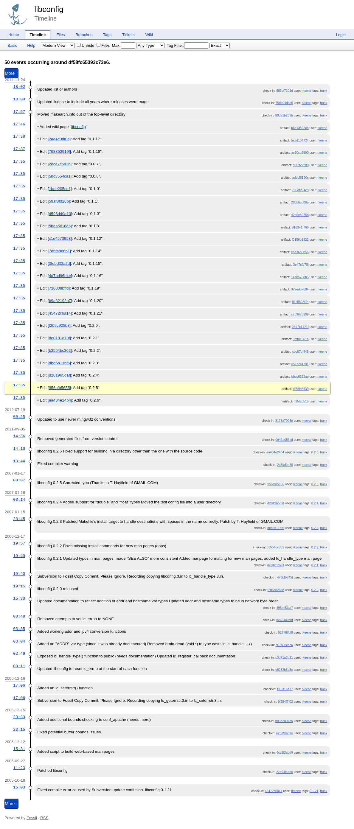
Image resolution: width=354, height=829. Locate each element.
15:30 (19, 598)
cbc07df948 (300, 351)
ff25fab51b (301, 401)
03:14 (19, 499)
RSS (44, 818)
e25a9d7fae (284, 733)
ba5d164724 (299, 140)
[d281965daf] (59, 375)
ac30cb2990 (300, 152)
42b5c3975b (300, 215)
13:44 (19, 461)
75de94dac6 (284, 103)
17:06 (19, 685)
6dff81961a (301, 339)
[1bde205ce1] (60, 188)
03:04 (19, 641)
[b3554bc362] (60, 350)
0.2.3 (315, 528)
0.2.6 (315, 452)
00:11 (19, 666)
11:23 (19, 768)
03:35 (19, 629)
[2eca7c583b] (60, 164)
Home (13, 34)
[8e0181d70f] (59, 338)
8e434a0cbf (284, 620)
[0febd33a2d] (59, 263)
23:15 (19, 729)
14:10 (19, 448)
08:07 (19, 480)
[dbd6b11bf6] (59, 363)
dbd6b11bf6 (275, 528)
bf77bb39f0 (300, 165)
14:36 (19, 436)
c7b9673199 (300, 314)
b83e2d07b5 (284, 721)
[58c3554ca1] (60, 176)
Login (341, 34)
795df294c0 (300, 190)
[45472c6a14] (60, 313)
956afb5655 (275, 484)
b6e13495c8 (300, 128)
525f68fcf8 (285, 632)
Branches (84, 34)
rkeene (307, 90)
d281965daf (275, 503)
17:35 (19, 161)
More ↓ (11, 803)
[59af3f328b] (59, 201)
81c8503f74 (300, 302)
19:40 (19, 556)
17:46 (19, 124)
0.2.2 (315, 547)
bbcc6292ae (300, 376)
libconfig (48, 9)
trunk (323, 90)
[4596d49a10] (60, 213)
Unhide (85, 45)
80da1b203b (284, 115)
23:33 (19, 717)
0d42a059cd (284, 439)
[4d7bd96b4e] (60, 275)
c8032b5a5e (284, 669)
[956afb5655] (59, 387)
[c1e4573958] (60, 238)
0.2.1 (315, 565)
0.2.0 (315, 590)
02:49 (19, 653)
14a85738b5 (299, 277)
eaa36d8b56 (299, 252)
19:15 (19, 586)
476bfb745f (285, 577)
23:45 (19, 519)
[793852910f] (59, 151)
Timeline (38, 34)
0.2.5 (315, 484)
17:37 (19, 149)
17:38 (19, 136)
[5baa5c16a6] (60, 226)
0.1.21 (314, 791)
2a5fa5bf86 (285, 464)
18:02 (19, 86)
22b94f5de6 (284, 772)
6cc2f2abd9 (285, 752)
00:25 (19, 416)
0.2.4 (315, 503)
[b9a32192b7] (60, 300)
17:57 (19, 111)
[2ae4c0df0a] (59, 139)
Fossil (32, 818)
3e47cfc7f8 (301, 264)
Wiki (149, 34)
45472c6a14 (273, 791)
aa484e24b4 (275, 452)
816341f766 (300, 227)
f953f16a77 (285, 689)
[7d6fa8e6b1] (59, 251)
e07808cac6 (284, 645)
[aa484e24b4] (60, 400)
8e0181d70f (275, 565)
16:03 (19, 787)
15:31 (19, 749)
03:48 (19, 616)
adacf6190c (300, 177)
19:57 (19, 543)
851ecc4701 (300, 364)
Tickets (128, 34)
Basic (12, 45)
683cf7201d (284, 90)
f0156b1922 (300, 239)
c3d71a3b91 (284, 657)
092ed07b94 (299, 289)
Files (60, 34)
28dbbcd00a (300, 202)
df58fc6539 (301, 389)
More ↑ (11, 73)
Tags (107, 34)
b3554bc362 (275, 547)
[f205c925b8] (59, 325)
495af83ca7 (284, 607)
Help (31, 45)
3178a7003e (284, 420)
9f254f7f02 (285, 701)
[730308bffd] (59, 288)
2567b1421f (300, 327)
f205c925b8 (276, 590)
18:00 (19, 99)
